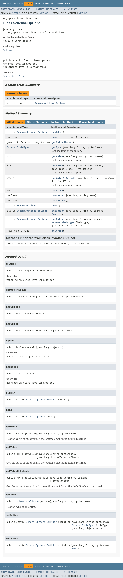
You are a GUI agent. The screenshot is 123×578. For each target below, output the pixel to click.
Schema (7, 50)
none (54, 205)
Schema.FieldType (18, 147)
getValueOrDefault (63, 178)
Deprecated (48, 3)
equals (56, 137)
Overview (6, 3)
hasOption (58, 195)
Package (18, 3)
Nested (16, 13)
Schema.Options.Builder (50, 103)
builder (57, 132)
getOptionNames (61, 142)
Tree (37, 3)
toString (57, 230)
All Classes (70, 9)
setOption (58, 210)
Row (54, 214)
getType (57, 147)
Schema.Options (26, 205)
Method (44, 13)
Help (67, 3)
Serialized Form (13, 76)
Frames (40, 9)
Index (60, 3)
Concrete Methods (91, 122)
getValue (57, 156)
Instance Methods (62, 122)
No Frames (52, 9)
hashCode (57, 190)
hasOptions (59, 200)
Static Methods (37, 122)
